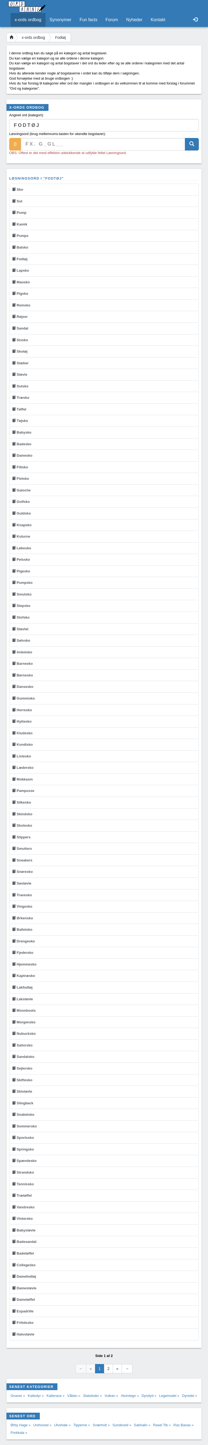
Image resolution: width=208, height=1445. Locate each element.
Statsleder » (92, 1396)
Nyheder (134, 19)
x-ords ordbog (28, 19)
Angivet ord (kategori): (26, 115)
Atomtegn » (130, 1396)
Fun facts (89, 19)
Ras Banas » (183, 1425)
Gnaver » (18, 1396)
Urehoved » (42, 1425)
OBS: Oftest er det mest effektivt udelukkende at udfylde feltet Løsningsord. (68, 153)
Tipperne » (81, 1425)
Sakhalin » (142, 1425)
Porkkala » (19, 1433)
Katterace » (56, 1396)
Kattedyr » (36, 1396)
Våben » (73, 1396)
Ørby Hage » (21, 1425)
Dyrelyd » (149, 1396)
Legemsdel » (169, 1396)
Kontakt (158, 19)
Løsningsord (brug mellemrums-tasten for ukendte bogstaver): (57, 134)
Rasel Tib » (162, 1425)
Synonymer (61, 19)
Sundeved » (121, 1425)
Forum (111, 19)
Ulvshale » (62, 1425)
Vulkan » (111, 1396)
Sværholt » (101, 1425)
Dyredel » (189, 1396)
